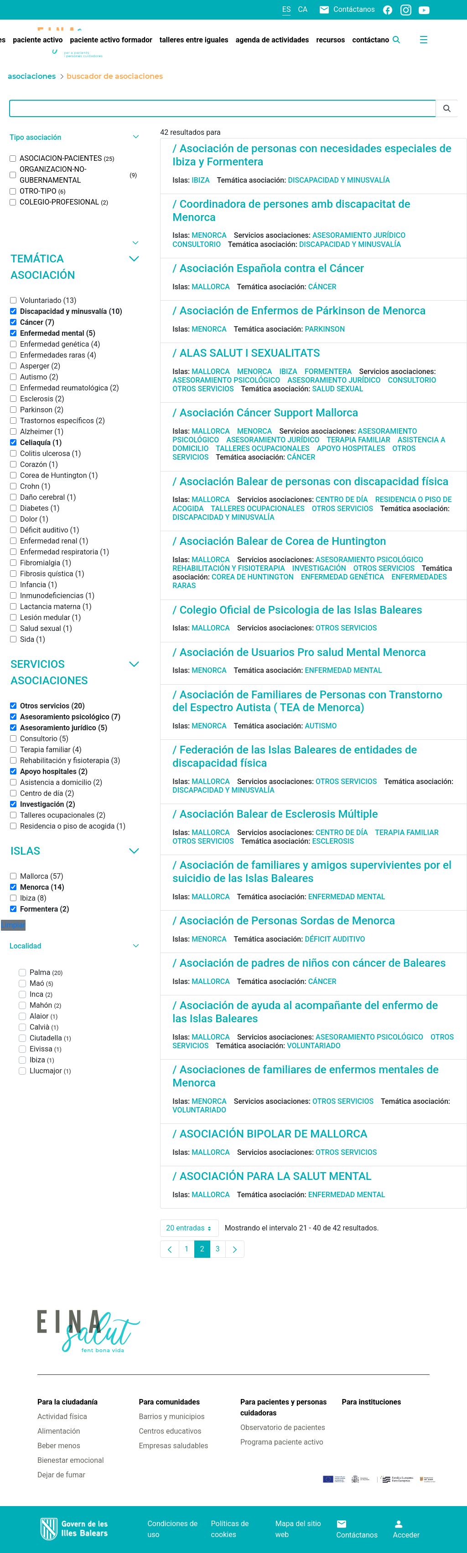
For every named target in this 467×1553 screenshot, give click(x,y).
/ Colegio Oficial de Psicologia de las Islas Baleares (297, 610)
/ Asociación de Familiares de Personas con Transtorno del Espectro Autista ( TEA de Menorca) (307, 701)
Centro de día (342, 499)
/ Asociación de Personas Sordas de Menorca (283, 920)
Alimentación (58, 1431)
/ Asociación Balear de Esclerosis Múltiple (275, 814)
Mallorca (211, 286)
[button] (73, 137)
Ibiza (201, 180)
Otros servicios (203, 388)
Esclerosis (333, 841)
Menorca (209, 235)
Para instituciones (371, 1402)
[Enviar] (447, 109)
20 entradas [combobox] (192, 1228)
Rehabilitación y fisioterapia (228, 568)
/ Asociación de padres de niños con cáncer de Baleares (309, 963)
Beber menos (58, 1445)
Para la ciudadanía (67, 1402)
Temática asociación (75, 267)
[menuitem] (37, 40)
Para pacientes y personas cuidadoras (283, 1407)
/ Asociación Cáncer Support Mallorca (265, 412)
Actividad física (62, 1416)
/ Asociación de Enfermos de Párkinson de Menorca (298, 310)
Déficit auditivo (335, 939)
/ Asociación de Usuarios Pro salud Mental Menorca (299, 652)
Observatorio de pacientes (282, 1427)
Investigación (319, 568)
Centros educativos (170, 1431)
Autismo (321, 726)
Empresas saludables (173, 1445)
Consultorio (196, 244)
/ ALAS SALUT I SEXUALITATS (246, 353)
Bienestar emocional (70, 1460)
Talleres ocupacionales (263, 448)
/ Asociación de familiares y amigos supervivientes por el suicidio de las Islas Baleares (311, 872)
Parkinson (325, 329)
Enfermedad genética (342, 577)
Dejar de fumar (61, 1475)
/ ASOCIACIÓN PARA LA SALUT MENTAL (271, 1176)
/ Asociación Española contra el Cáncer (268, 268)
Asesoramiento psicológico (226, 380)
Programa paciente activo (281, 1442)
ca (302, 9)
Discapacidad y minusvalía (339, 180)
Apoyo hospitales (351, 448)
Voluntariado (314, 1045)
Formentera (328, 371)
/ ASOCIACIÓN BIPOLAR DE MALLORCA (269, 1134)
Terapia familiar (358, 440)
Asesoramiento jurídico (358, 235)
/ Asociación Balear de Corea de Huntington (279, 541)
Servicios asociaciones (75, 672)
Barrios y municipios (171, 1416)
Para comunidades (169, 1402)
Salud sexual (337, 388)
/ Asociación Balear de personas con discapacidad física (310, 481)
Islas (75, 851)
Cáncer (322, 286)
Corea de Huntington (253, 577)
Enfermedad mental (343, 670)
